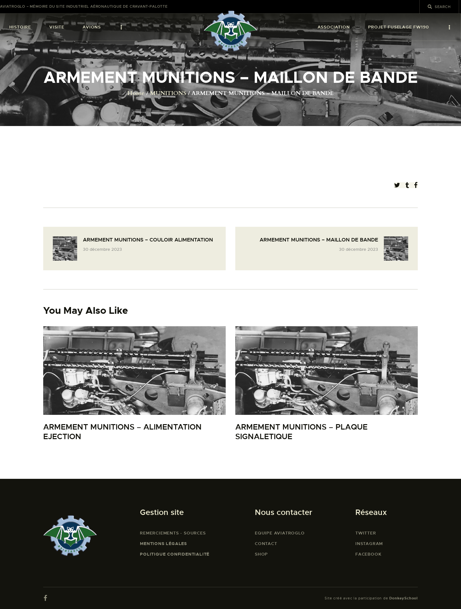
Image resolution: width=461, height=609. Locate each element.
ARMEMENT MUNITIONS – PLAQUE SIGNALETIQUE (301, 432)
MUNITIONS (168, 93)
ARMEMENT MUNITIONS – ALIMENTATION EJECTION (122, 432)
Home (136, 93)
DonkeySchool (403, 598)
